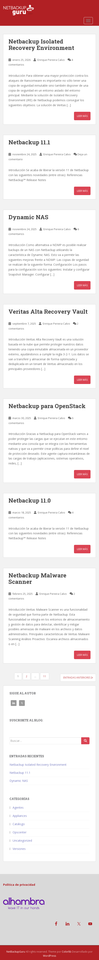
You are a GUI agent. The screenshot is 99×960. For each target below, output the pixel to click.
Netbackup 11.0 (29, 500)
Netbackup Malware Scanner (37, 578)
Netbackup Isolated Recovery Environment (41, 45)
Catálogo (19, 824)
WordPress (49, 956)
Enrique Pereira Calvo (51, 60)
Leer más (82, 116)
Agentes (18, 807)
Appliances (20, 816)
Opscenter (19, 832)
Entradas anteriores (78, 677)
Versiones (19, 849)
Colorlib (66, 951)
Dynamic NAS (28, 217)
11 (44, 676)
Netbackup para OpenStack (47, 406)
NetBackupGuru (15, 951)
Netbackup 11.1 (29, 142)
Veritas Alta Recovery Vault (48, 311)
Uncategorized (22, 840)
